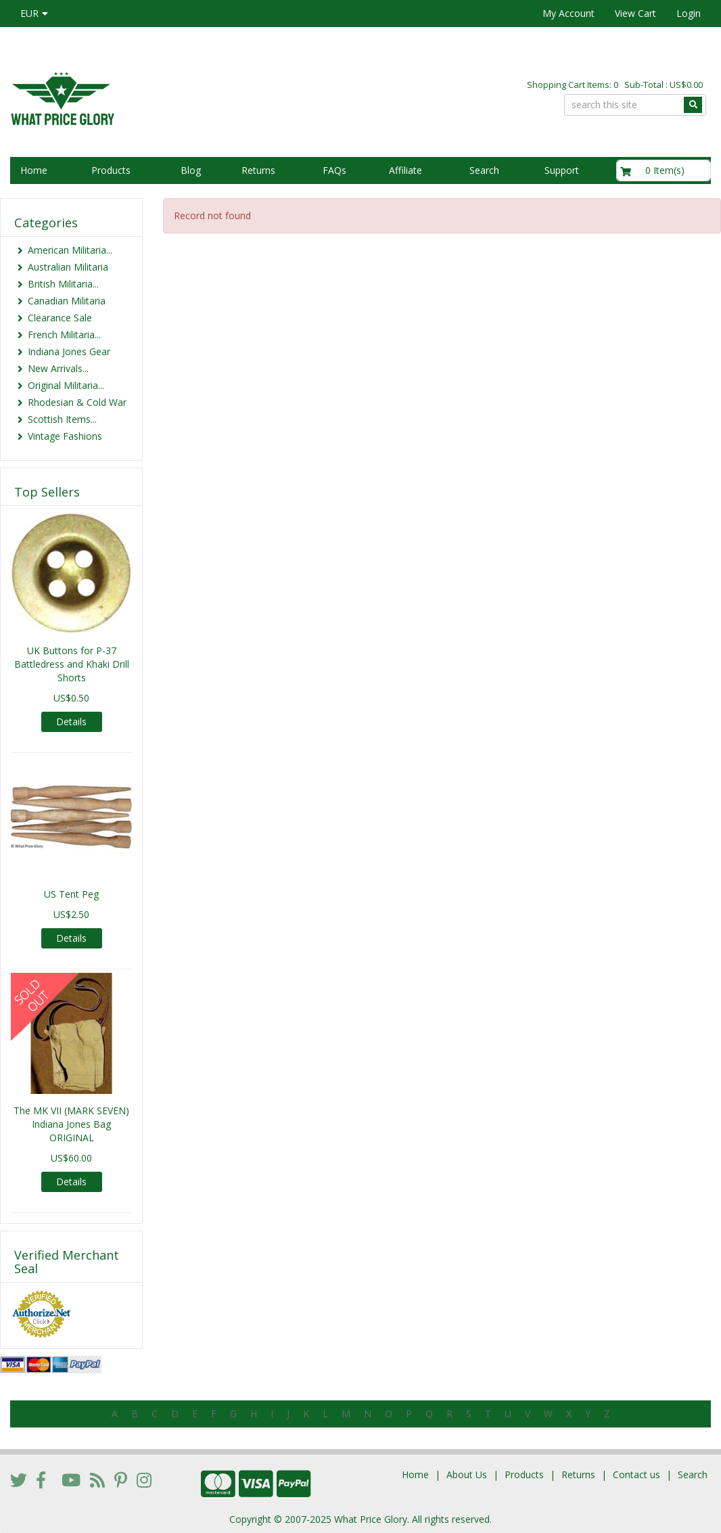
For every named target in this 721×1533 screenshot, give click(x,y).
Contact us (636, 1474)
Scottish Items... (62, 419)
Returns (258, 170)
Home (33, 170)
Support (561, 170)
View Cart (635, 13)
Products (111, 170)
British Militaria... (63, 283)
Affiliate (405, 170)
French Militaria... (64, 334)
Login (688, 13)
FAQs (334, 170)
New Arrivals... (58, 368)
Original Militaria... (66, 385)
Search (484, 170)
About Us (466, 1474)
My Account (568, 13)
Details (71, 721)
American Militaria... (70, 250)
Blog (191, 170)
